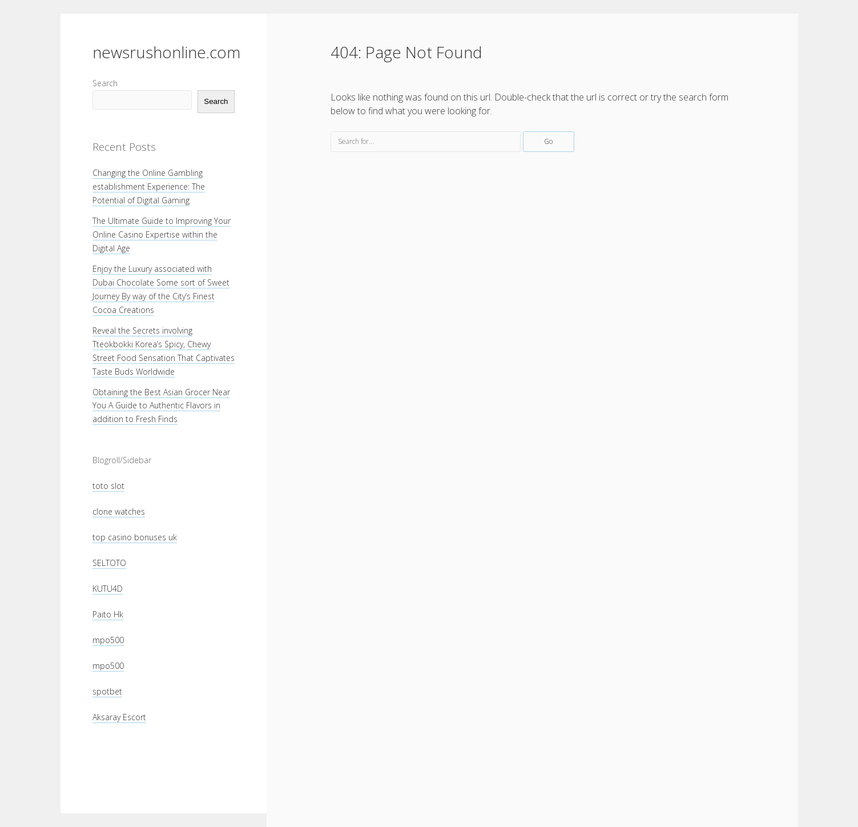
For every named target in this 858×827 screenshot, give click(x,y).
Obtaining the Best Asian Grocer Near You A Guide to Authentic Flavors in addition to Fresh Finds (161, 406)
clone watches (118, 511)
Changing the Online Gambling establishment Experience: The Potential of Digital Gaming (148, 186)
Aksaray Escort (119, 717)
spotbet (107, 691)
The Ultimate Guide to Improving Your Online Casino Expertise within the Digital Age (161, 234)
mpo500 (108, 640)
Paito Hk (107, 614)
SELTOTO (109, 562)
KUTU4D (107, 588)
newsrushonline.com (166, 52)
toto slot (108, 485)
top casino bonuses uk (134, 537)
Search (105, 83)
